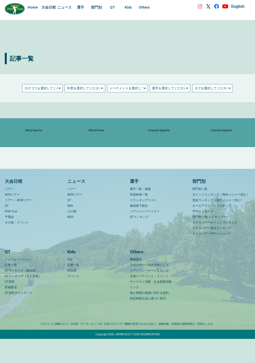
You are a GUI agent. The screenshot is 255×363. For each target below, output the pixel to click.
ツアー (9, 213)
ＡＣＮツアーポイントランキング (214, 246)
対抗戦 (71, 294)
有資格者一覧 (139, 218)
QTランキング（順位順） (21, 294)
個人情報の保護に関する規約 (149, 317)
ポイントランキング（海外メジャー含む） (220, 218)
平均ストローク (202, 235)
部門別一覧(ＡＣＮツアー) (209, 241)
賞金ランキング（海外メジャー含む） (217, 224)
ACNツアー (12, 218)
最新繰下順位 (139, 230)
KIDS (70, 241)
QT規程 (10, 306)
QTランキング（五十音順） (23, 300)
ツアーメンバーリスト (145, 235)
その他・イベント (17, 246)
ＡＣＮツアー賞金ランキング (211, 252)
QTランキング (139, 241)
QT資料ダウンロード (18, 317)
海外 (70, 230)
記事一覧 (11, 289)
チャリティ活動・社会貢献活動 (151, 306)
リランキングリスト (143, 224)
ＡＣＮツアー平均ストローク (211, 258)
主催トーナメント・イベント (149, 300)
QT (7, 230)
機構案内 (136, 283)
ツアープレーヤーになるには (149, 294)
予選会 (9, 241)
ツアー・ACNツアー (18, 224)
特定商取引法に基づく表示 (148, 322)
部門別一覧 (199, 213)
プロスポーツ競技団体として (149, 289)
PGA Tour (11, 235)
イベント (73, 300)
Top (69, 283)
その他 (71, 235)
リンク (134, 311)
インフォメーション (18, 283)
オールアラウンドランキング (211, 230)
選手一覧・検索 (140, 213)
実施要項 (11, 311)
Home (33, 7)
